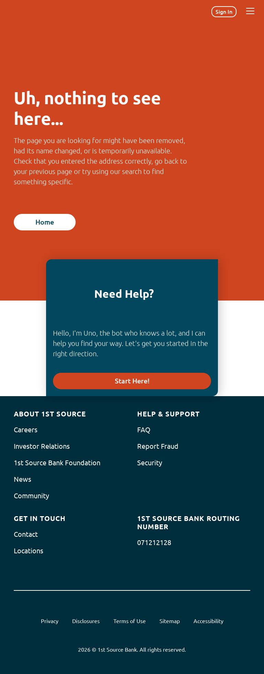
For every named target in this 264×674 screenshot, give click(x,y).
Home (44, 222)
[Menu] (250, 11)
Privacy (49, 621)
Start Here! (132, 381)
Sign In (224, 12)
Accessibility (208, 621)
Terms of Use (129, 621)
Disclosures (86, 621)
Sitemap (170, 621)
